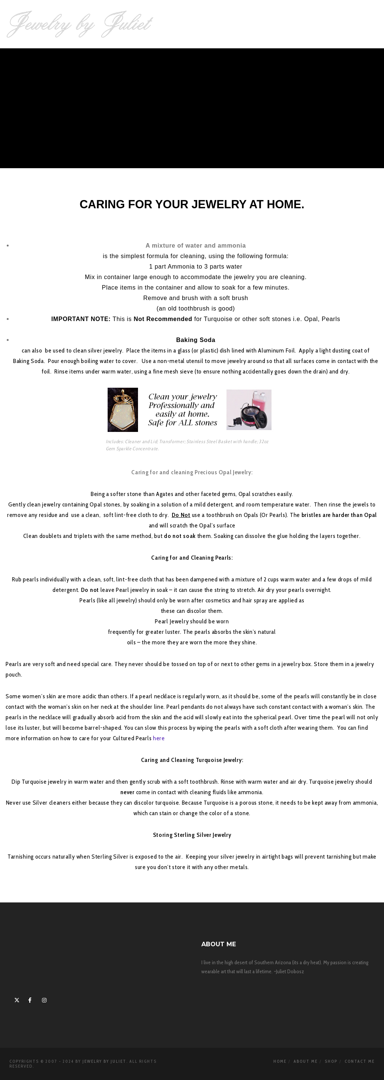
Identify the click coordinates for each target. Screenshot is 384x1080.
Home (279, 1061)
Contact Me (360, 1061)
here (159, 738)
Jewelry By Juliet (104, 1061)
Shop (331, 1061)
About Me (306, 1061)
